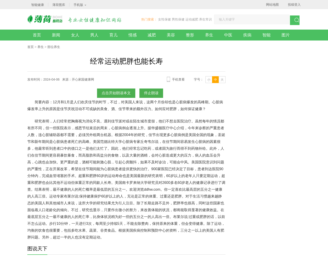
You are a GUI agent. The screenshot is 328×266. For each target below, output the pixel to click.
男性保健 (178, 19)
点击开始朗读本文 (116, 93)
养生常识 (205, 19)
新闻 (56, 35)
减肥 (152, 35)
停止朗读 (151, 93)
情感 (132, 35)
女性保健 (164, 19)
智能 (266, 35)
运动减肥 (191, 19)
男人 (94, 35)
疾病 (247, 35)
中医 (228, 35)
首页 (37, 35)
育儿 (113, 35)
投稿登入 (294, 4)
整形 (190, 35)
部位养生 (53, 47)
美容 (171, 35)
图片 (286, 35)
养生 (209, 35)
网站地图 (272, 4)
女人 (75, 35)
